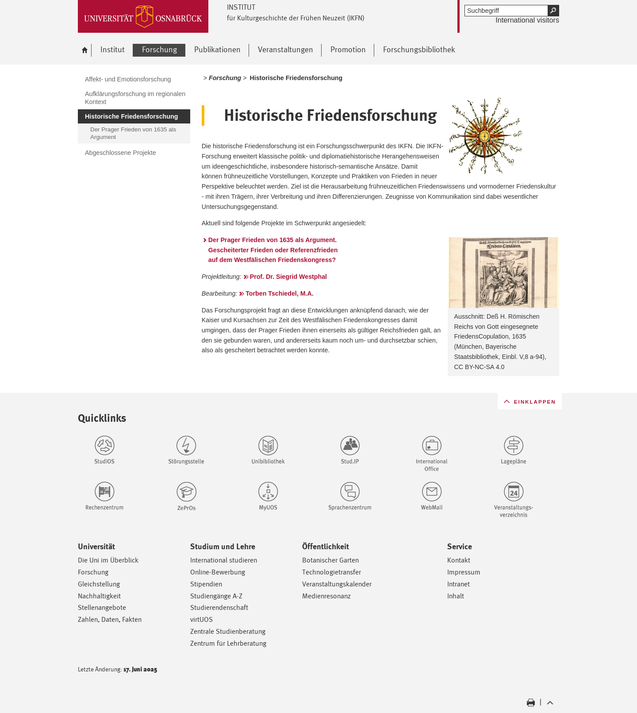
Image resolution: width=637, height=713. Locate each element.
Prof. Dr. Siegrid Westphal (288, 276)
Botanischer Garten (330, 560)
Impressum (463, 572)
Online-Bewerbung (217, 572)
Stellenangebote (102, 607)
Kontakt (458, 560)
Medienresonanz (326, 596)
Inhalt (455, 596)
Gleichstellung (99, 584)
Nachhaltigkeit (99, 596)
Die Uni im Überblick (108, 560)
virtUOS (201, 619)
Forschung (93, 572)
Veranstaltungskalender (337, 584)
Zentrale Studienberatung (227, 631)
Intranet (458, 584)
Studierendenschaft (219, 607)
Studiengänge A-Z (216, 596)
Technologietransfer (331, 572)
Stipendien (206, 584)
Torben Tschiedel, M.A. (280, 293)
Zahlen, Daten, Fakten (110, 619)
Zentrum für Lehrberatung (228, 643)
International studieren (223, 560)
